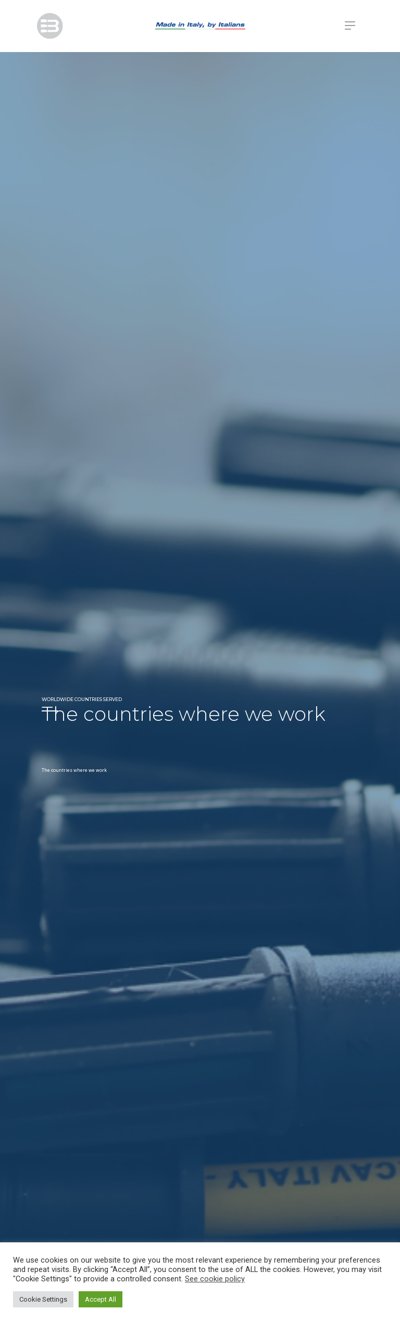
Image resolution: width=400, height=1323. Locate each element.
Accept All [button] (100, 1299)
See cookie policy (215, 1278)
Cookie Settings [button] (43, 1299)
